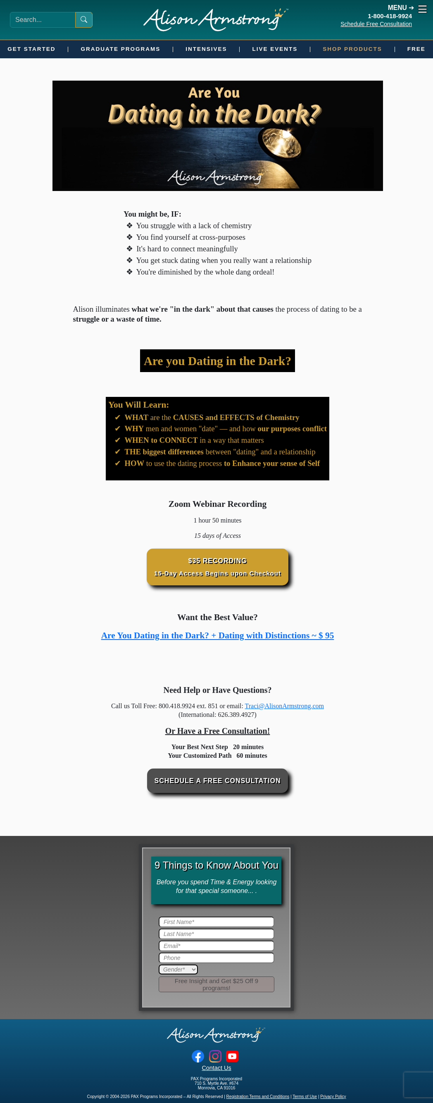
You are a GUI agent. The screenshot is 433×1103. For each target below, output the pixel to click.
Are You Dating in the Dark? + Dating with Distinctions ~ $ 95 (217, 635)
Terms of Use (305, 1096)
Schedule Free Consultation (376, 24)
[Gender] (178, 969)
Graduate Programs (120, 49)
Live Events (274, 49)
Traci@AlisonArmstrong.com (284, 705)
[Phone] (216, 958)
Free (416, 49)
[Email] (216, 946)
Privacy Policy (333, 1096)
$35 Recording (217, 567)
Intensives (206, 49)
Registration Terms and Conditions (258, 1096)
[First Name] (216, 922)
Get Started (31, 49)
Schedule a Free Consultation (218, 780)
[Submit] (216, 984)
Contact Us (216, 1068)
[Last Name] (216, 934)
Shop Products (352, 49)
